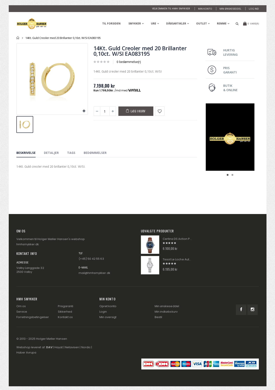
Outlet (201, 23)
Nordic (86, 347)
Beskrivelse (26, 153)
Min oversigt (108, 317)
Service (21, 312)
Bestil (158, 317)
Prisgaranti (65, 306)
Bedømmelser (95, 153)
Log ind (254, 8)
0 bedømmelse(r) (129, 62)
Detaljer (51, 153)
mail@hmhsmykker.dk (94, 273)
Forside (18, 38)
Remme (222, 23)
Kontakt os (65, 317)
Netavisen (72, 347)
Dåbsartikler (176, 23)
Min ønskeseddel (230, 8)
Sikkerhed (65, 312)
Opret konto (108, 306)
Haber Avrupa (26, 352)
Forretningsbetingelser (32, 317)
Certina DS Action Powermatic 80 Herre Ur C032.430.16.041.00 (177, 239)
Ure (153, 23)
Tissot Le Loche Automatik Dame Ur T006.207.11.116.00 (177, 259)
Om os (21, 306)
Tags (71, 153)
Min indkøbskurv (166, 312)
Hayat (58, 347)
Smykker (134, 23)
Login (103, 312)
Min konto (205, 8)
